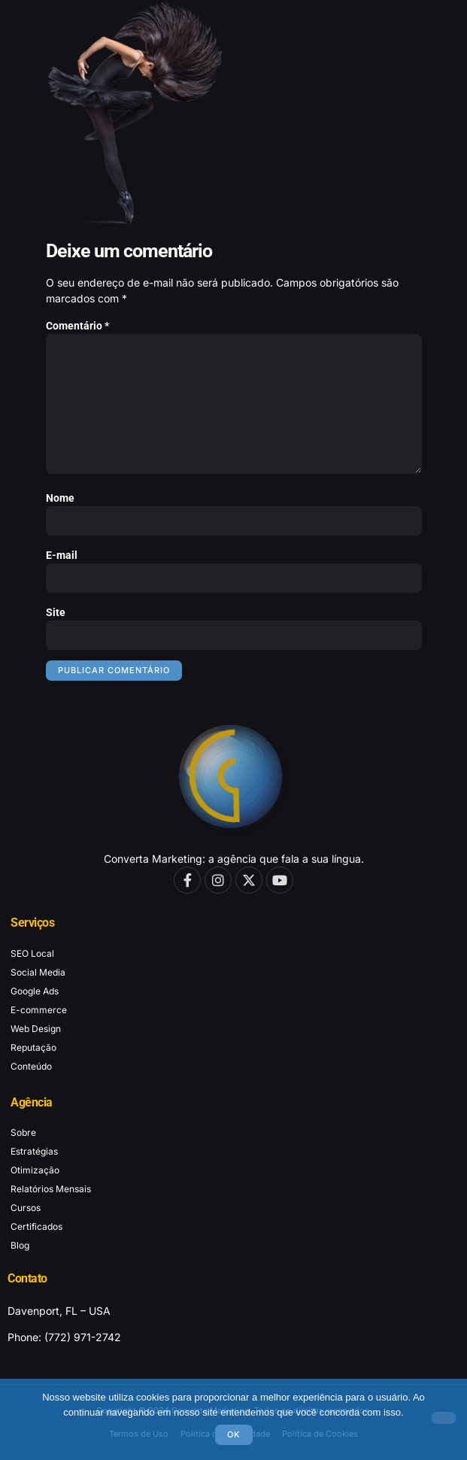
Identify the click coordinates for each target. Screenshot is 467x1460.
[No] (444, 1418)
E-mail (61, 555)
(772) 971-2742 (82, 1337)
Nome (60, 498)
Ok (234, 1434)
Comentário (77, 326)
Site (55, 612)
